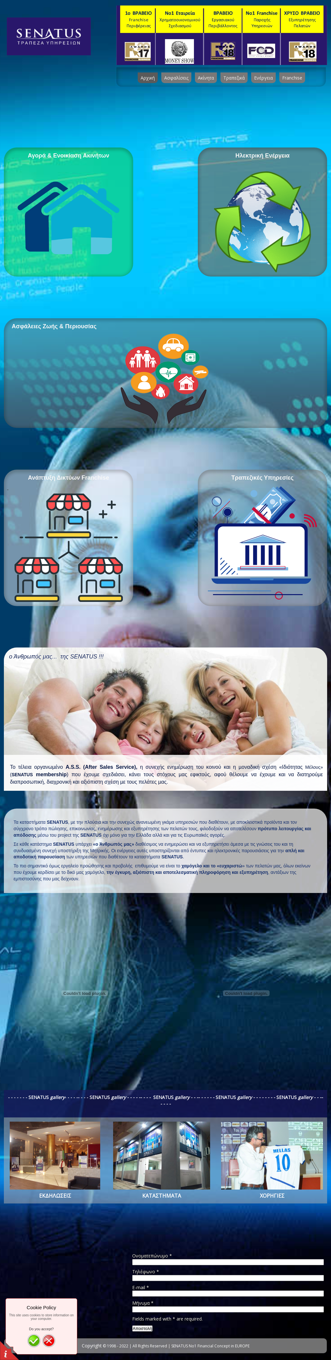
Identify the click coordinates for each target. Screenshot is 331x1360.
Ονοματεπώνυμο (152, 1256)
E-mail (140, 1287)
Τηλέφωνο (145, 1271)
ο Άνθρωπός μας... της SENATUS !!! (56, 656)
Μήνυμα (143, 1303)
